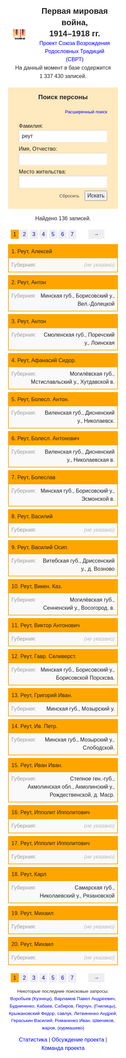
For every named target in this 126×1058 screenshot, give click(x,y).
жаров (48, 1027)
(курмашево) (70, 1027)
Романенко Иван (72, 1020)
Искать (95, 195)
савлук (64, 1013)
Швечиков (102, 1020)
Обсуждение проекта (78, 1040)
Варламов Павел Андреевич (84, 998)
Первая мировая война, (75, 22)
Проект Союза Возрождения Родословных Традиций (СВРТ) (74, 51)
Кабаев (44, 1006)
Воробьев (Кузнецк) (31, 998)
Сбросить (69, 195)
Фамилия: (31, 126)
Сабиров (64, 1006)
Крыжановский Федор (31, 1013)
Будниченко (21, 1006)
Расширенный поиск (86, 111)
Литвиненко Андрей (95, 1013)
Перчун (83, 1006)
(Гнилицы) (104, 1006)
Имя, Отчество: (38, 149)
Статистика (33, 1040)
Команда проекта (62, 1048)
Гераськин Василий (31, 1020)
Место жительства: (42, 172)
